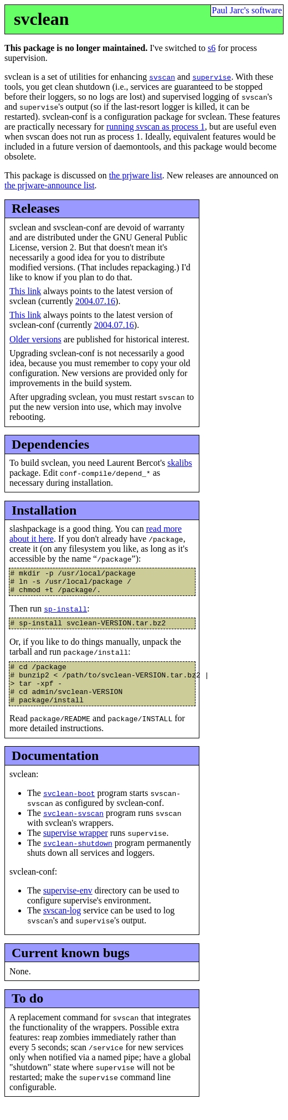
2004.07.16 (95, 301)
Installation (44, 510)
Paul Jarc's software (247, 10)
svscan (162, 77)
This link (25, 291)
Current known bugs (71, 967)
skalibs (179, 462)
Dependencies (50, 444)
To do (27, 1013)
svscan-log (62, 926)
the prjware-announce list (49, 185)
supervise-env (67, 906)
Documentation (55, 771)
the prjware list (135, 175)
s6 (211, 48)
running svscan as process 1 (155, 126)
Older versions (35, 339)
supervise (211, 77)
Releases (36, 208)
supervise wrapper (75, 848)
